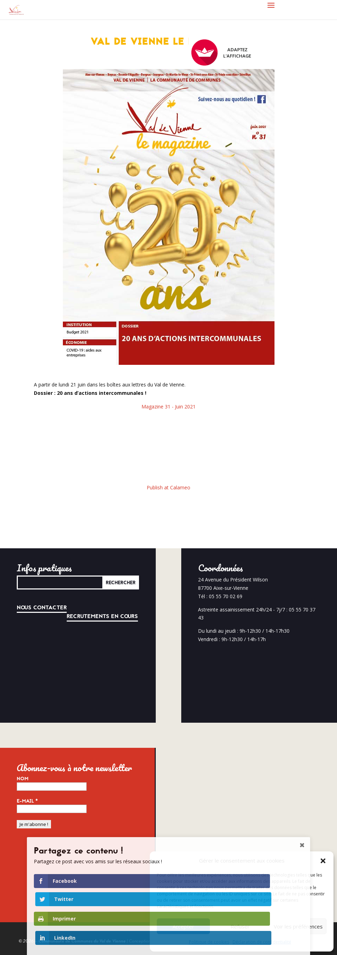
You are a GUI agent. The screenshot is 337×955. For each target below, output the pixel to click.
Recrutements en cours (102, 616)
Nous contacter (42, 607)
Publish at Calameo (168, 487)
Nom (22, 778)
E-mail (27, 801)
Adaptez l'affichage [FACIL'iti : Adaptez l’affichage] (221, 52)
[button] (323, 860)
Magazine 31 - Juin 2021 (168, 406)
